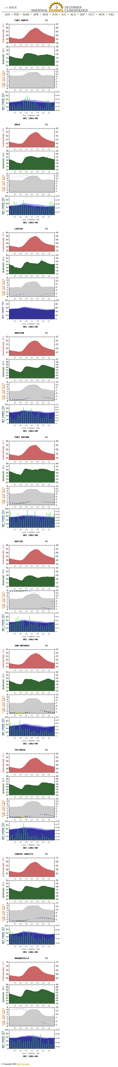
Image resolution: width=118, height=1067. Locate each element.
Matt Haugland (23, 1064)
